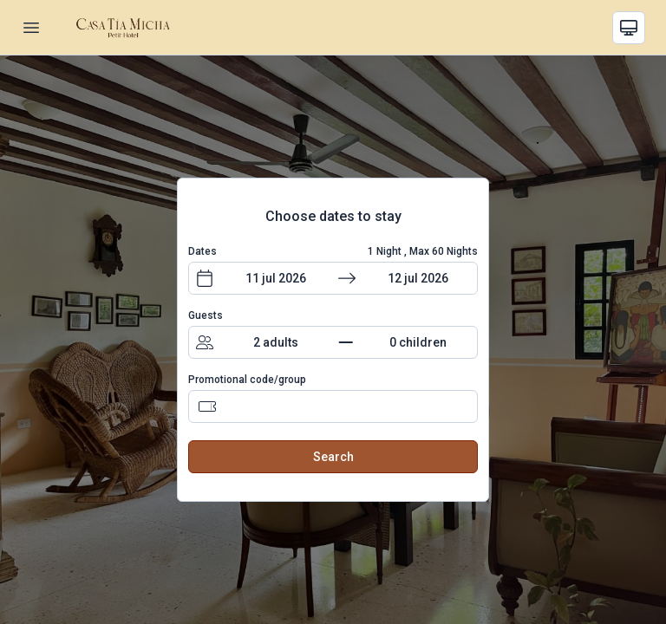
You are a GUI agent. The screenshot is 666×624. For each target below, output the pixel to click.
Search (333, 457)
